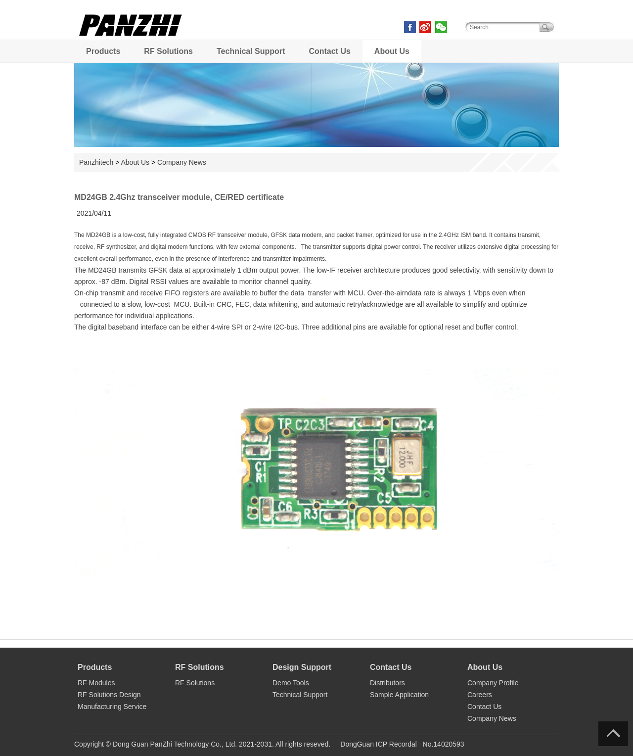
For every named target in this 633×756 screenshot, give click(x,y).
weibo (425, 27)
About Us (391, 51)
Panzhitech (96, 162)
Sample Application (399, 695)
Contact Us (329, 51)
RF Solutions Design (109, 695)
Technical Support (251, 51)
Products (103, 51)
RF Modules (96, 683)
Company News (181, 162)
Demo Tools (290, 683)
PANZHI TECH (131, 34)
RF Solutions (168, 51)
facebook (410, 27)
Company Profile (493, 683)
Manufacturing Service (112, 706)
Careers (479, 695)
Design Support (301, 667)
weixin (441, 27)
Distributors (387, 683)
